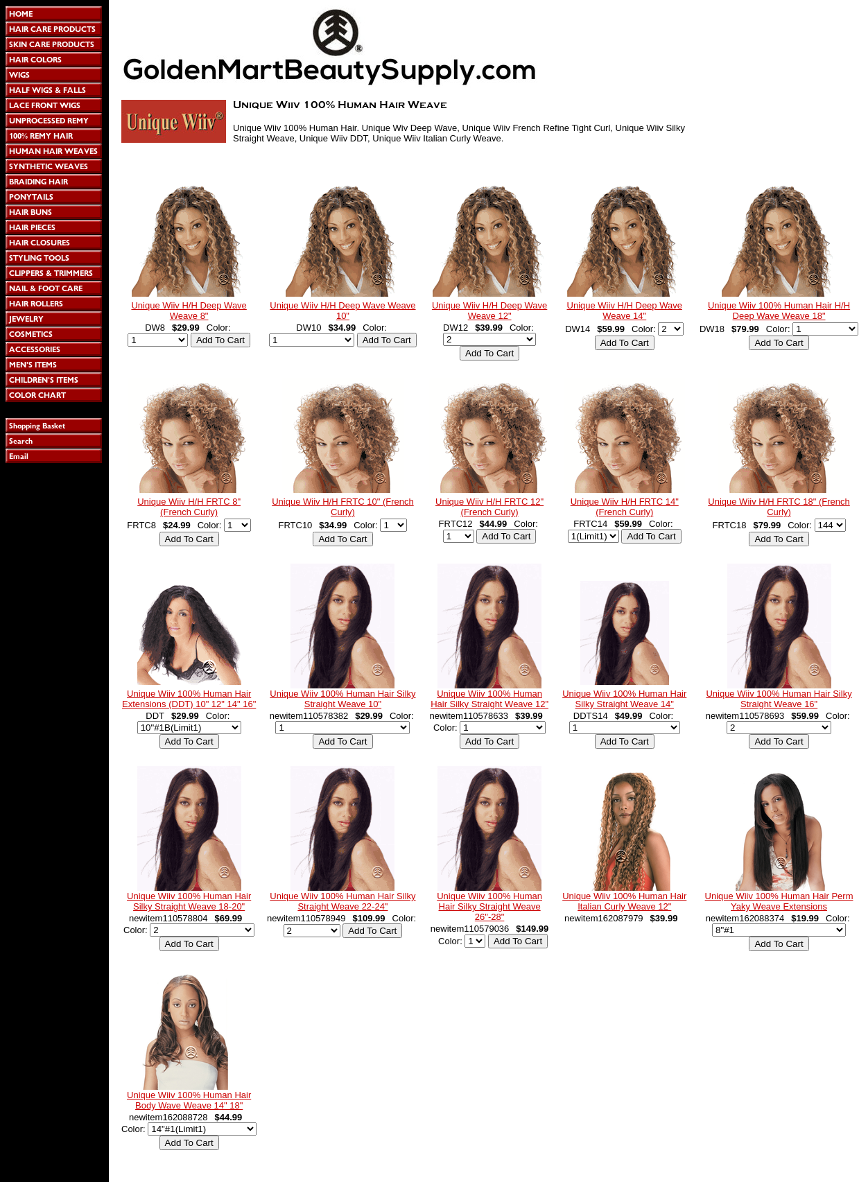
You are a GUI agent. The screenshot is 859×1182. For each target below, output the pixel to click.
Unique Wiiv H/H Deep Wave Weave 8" (188, 310)
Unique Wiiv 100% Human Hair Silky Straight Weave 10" (342, 698)
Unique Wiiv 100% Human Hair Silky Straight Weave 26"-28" (489, 906)
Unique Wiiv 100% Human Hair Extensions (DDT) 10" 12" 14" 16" (189, 698)
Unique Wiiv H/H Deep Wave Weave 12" (489, 310)
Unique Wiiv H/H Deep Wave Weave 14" (624, 310)
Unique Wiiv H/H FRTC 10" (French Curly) (342, 506)
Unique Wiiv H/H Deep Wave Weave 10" (342, 310)
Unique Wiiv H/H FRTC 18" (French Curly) (778, 506)
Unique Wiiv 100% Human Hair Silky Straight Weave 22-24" (342, 901)
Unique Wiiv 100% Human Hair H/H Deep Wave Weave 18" (779, 310)
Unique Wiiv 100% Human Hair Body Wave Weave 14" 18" (189, 1100)
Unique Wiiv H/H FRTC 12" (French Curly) (489, 506)
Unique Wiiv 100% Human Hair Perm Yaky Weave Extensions (779, 901)
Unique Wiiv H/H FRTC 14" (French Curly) (625, 506)
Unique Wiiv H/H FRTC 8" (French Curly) (189, 506)
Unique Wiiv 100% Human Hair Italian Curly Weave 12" (624, 901)
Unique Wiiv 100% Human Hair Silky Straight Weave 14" (624, 698)
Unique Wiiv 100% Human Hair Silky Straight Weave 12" (489, 698)
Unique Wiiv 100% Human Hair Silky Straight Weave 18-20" (189, 901)
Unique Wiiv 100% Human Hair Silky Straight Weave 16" (778, 698)
